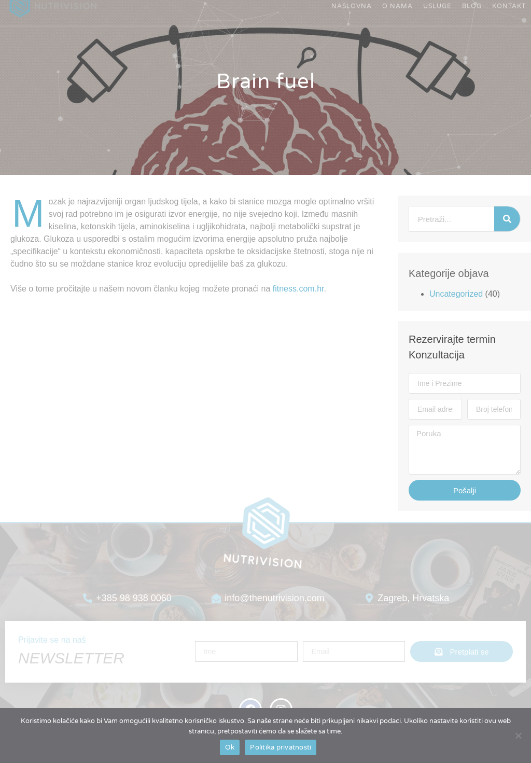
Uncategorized (456, 293)
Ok (230, 747)
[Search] (507, 218)
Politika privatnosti (280, 747)
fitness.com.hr (298, 288)
